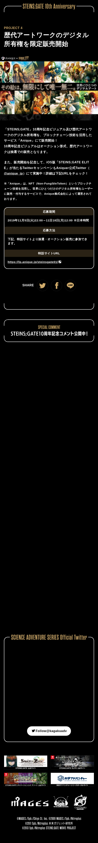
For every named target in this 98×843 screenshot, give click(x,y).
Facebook (56, 285)
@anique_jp (13, 173)
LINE (70, 285)
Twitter (42, 285)
